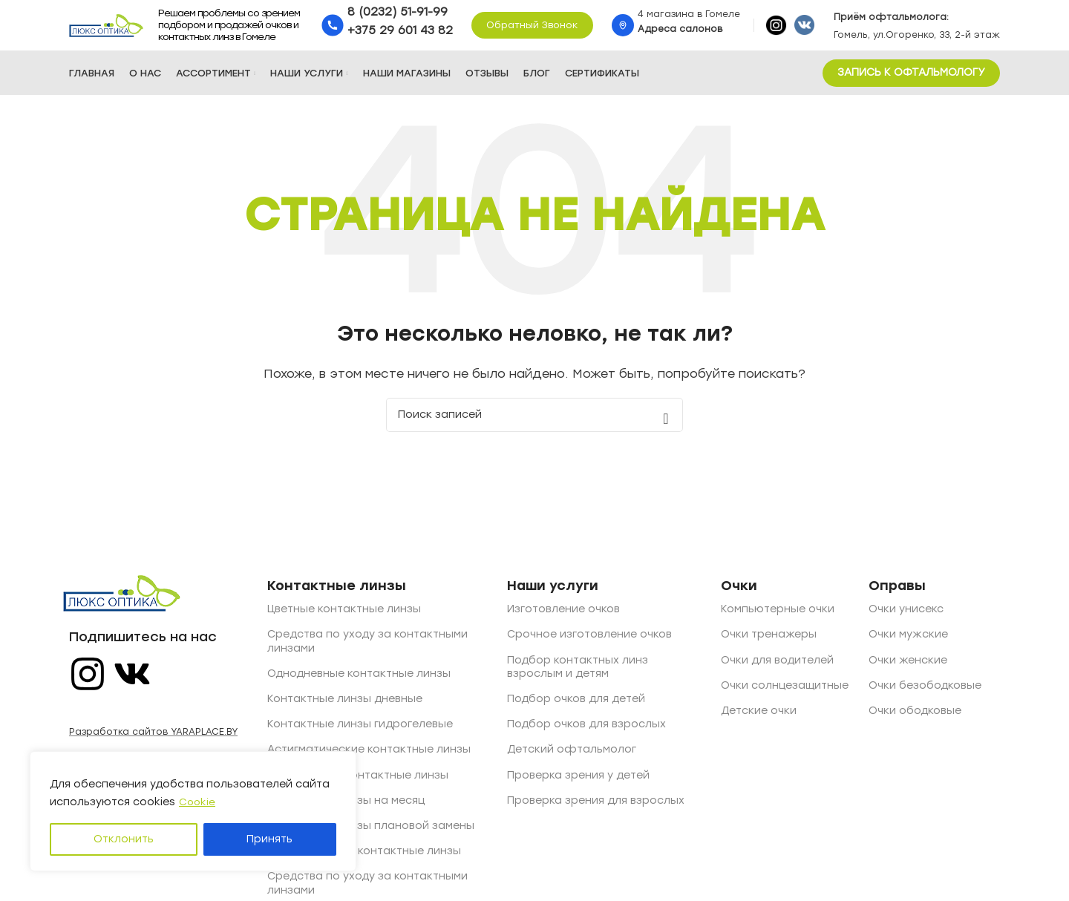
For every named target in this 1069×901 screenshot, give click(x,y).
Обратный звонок (532, 29)
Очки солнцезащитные (785, 693)
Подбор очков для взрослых (586, 733)
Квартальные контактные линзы (357, 783)
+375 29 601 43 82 (400, 35)
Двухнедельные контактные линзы (364, 860)
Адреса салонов (680, 33)
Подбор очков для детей (576, 707)
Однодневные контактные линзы (359, 681)
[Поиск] (534, 424)
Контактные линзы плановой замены (370, 834)
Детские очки (759, 719)
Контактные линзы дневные (344, 707)
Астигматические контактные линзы (369, 758)
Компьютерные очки (777, 618)
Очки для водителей (777, 668)
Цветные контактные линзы (344, 618)
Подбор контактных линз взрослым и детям (577, 675)
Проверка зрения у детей (578, 783)
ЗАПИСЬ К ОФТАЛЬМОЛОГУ (911, 81)
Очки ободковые (915, 719)
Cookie (198, 802)
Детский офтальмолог (571, 758)
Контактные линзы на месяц (346, 808)
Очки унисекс (906, 618)
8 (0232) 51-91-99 (397, 16)
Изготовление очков (563, 618)
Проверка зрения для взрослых (595, 808)
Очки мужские (908, 643)
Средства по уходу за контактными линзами (367, 650)
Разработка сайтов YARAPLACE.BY (153, 740)
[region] (193, 811)
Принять (269, 839)
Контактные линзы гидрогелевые (360, 733)
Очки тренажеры (769, 643)
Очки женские (908, 668)
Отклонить (124, 839)
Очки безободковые (925, 693)
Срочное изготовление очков (589, 643)
